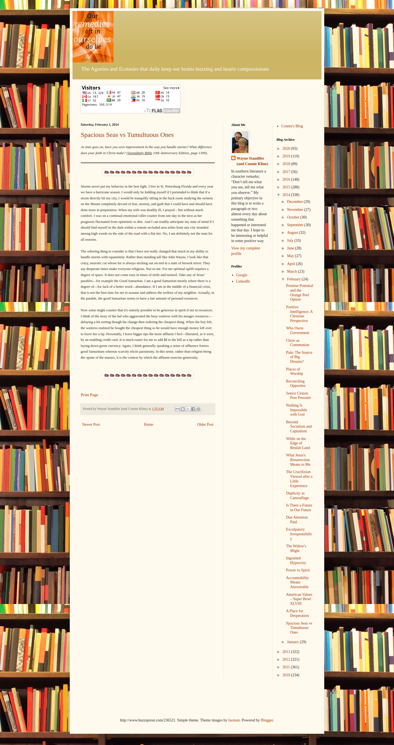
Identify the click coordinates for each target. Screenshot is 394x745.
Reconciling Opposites (295, 383)
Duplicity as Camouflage (297, 495)
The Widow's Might (296, 548)
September (295, 225)
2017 (286, 172)
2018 (286, 164)
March (292, 271)
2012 (286, 659)
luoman (234, 720)
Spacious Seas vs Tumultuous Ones (127, 134)
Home (148, 424)
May (291, 256)
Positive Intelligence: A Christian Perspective (299, 314)
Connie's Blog (292, 126)
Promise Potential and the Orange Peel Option (299, 292)
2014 (286, 195)
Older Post (205, 424)
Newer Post (91, 424)
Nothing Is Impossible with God (296, 410)
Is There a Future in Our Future (299, 507)
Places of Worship (294, 371)
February (294, 279)
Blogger (267, 720)
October (293, 217)
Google (241, 275)
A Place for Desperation (297, 613)
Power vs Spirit (297, 570)
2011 (286, 667)
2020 (286, 148)
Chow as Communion (297, 342)
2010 (286, 675)
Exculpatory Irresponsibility (299, 534)
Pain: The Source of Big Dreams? (299, 357)
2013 (286, 652)
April (291, 264)
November (295, 210)
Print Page (89, 394)
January (293, 642)
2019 (286, 156)
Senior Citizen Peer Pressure (298, 395)
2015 (286, 187)
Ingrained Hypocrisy (296, 560)
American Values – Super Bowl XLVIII (299, 599)
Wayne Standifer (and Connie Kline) (252, 161)
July (290, 240)
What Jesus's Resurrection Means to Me (298, 460)
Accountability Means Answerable (297, 582)
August (293, 233)
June (291, 248)
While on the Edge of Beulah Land (298, 443)
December (295, 202)
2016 (286, 179)
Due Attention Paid (297, 519)
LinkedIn (243, 281)
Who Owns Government (297, 330)
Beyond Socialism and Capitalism (299, 426)
